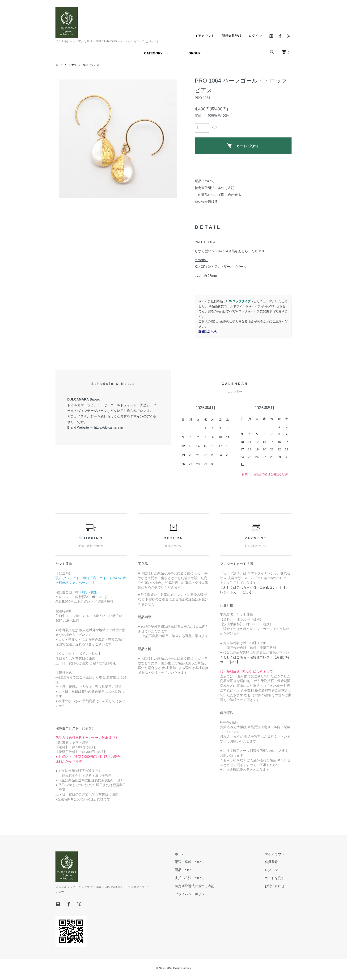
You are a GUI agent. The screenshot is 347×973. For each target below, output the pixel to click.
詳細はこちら (208, 331)
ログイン (255, 36)
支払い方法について (201, 878)
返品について (205, 181)
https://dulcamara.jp (108, 427)
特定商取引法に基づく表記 (214, 188)
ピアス (75, 65)
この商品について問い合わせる (218, 195)
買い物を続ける (206, 201)
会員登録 (275, 862)
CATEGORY (153, 53)
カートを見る (278, 878)
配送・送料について (201, 862)
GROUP (194, 53)
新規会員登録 (231, 36)
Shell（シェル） (96, 65)
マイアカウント (203, 36)
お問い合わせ (278, 886)
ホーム (59, 65)
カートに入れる (243, 145)
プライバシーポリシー (202, 894)
